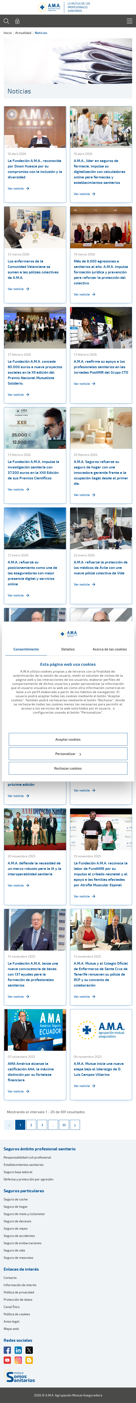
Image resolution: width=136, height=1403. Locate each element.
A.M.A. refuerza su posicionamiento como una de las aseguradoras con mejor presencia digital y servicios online (32, 573)
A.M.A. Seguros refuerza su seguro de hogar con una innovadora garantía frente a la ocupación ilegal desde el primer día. (101, 472)
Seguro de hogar (16, 1206)
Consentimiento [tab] (26, 649)
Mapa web (11, 1328)
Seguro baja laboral (18, 1172)
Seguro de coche (16, 1199)
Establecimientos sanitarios (24, 1164)
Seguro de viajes (16, 1228)
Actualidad (23, 33)
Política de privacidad (19, 1292)
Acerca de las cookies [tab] (110, 649)
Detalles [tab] (68, 649)
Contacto (10, 1277)
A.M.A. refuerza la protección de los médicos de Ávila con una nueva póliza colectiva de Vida (101, 568)
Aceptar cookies (68, 739)
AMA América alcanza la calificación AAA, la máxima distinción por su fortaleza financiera (31, 1071)
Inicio (8, 33)
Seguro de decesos (17, 1221)
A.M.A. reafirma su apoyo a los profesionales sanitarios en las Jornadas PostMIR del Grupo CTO (101, 367)
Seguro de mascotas (18, 1257)
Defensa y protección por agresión (28, 1179)
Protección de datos (18, 1299)
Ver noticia (18, 188)
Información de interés (20, 1285)
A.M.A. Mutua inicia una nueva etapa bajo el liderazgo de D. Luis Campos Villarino (99, 1069)
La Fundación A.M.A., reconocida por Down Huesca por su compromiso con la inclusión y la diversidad (35, 169)
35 (65, 1123)
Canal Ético (12, 1307)
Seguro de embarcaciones (22, 1243)
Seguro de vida (14, 1250)
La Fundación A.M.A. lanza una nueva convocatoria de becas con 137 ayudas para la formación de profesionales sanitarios (33, 974)
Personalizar (68, 754)
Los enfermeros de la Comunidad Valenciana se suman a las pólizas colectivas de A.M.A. (33, 269)
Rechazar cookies (68, 768)
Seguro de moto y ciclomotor (24, 1214)
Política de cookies (17, 1314)
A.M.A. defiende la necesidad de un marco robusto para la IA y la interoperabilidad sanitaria (34, 868)
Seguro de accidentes (19, 1235)
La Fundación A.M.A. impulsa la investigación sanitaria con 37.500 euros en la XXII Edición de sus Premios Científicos (33, 470)
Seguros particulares (24, 1191)
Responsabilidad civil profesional (27, 1157)
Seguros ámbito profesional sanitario (40, 1149)
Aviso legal (11, 1321)
